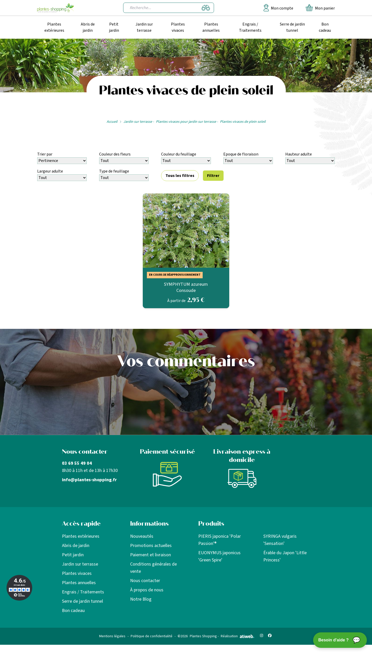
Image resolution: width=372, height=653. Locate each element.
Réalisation (237, 636)
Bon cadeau (325, 27)
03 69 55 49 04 (77, 463)
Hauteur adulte (298, 154)
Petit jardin (114, 27)
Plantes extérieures (54, 27)
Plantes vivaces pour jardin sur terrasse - (187, 121)
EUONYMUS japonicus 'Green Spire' (219, 556)
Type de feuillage (114, 171)
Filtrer (213, 175)
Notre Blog (141, 599)
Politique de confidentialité (151, 636)
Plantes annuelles (211, 27)
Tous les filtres (179, 175)
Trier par (44, 154)
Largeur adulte (50, 171)
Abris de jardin (88, 27)
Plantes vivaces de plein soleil (243, 121)
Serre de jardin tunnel (292, 27)
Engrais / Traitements (250, 27)
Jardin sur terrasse (144, 27)
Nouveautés (141, 536)
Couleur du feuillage (178, 154)
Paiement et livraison (150, 555)
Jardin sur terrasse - (138, 121)
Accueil (112, 121)
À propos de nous (146, 590)
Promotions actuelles (151, 545)
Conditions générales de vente (153, 568)
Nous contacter (145, 580)
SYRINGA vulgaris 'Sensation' (280, 540)
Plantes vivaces (178, 27)
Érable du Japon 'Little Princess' (285, 556)
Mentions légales (112, 636)
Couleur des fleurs (115, 154)
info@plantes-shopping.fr (89, 480)
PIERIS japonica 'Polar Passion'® (219, 540)
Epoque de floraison (240, 154)
